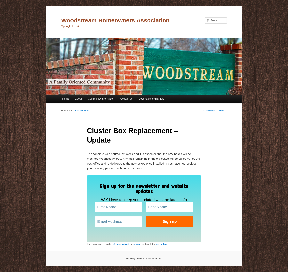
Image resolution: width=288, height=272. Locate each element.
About (78, 98)
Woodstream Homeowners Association (115, 20)
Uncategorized (121, 244)
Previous (209, 110)
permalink (161, 244)
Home (65, 98)
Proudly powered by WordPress (144, 258)
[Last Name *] (169, 207)
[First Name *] (118, 207)
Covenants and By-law (151, 98)
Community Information (101, 98)
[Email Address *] (118, 221)
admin (136, 244)
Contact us (126, 98)
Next (223, 110)
